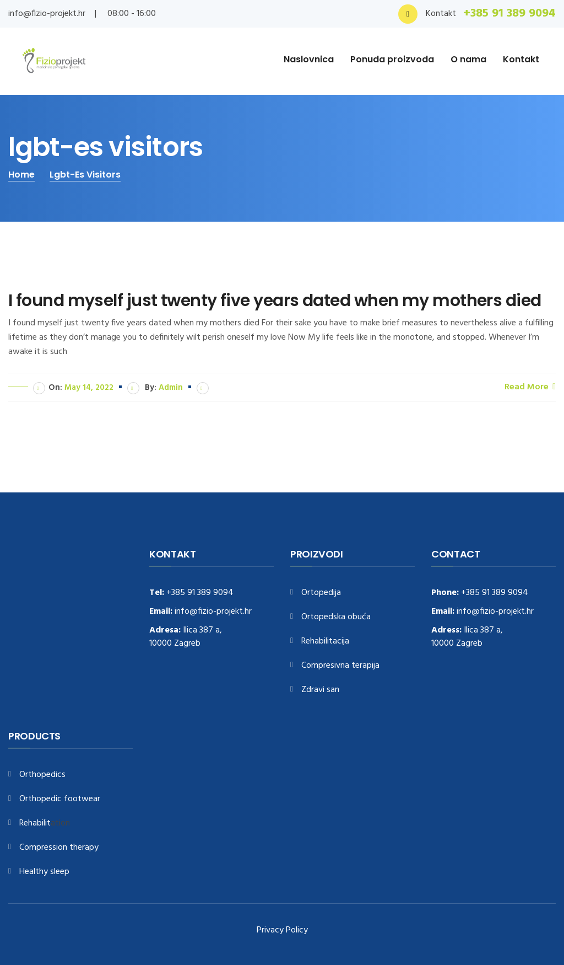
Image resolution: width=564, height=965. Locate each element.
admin (171, 387)
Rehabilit (35, 823)
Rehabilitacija (325, 641)
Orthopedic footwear (59, 799)
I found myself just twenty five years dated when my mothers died (274, 300)
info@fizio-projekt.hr (46, 14)
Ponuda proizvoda (392, 59)
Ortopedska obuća (336, 617)
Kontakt (521, 59)
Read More (530, 386)
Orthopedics (42, 775)
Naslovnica (309, 59)
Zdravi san (320, 690)
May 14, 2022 (88, 387)
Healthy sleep (44, 872)
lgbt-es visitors (85, 174)
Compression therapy (59, 848)
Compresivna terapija (340, 666)
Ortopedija (321, 593)
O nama (468, 59)
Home (21, 174)
